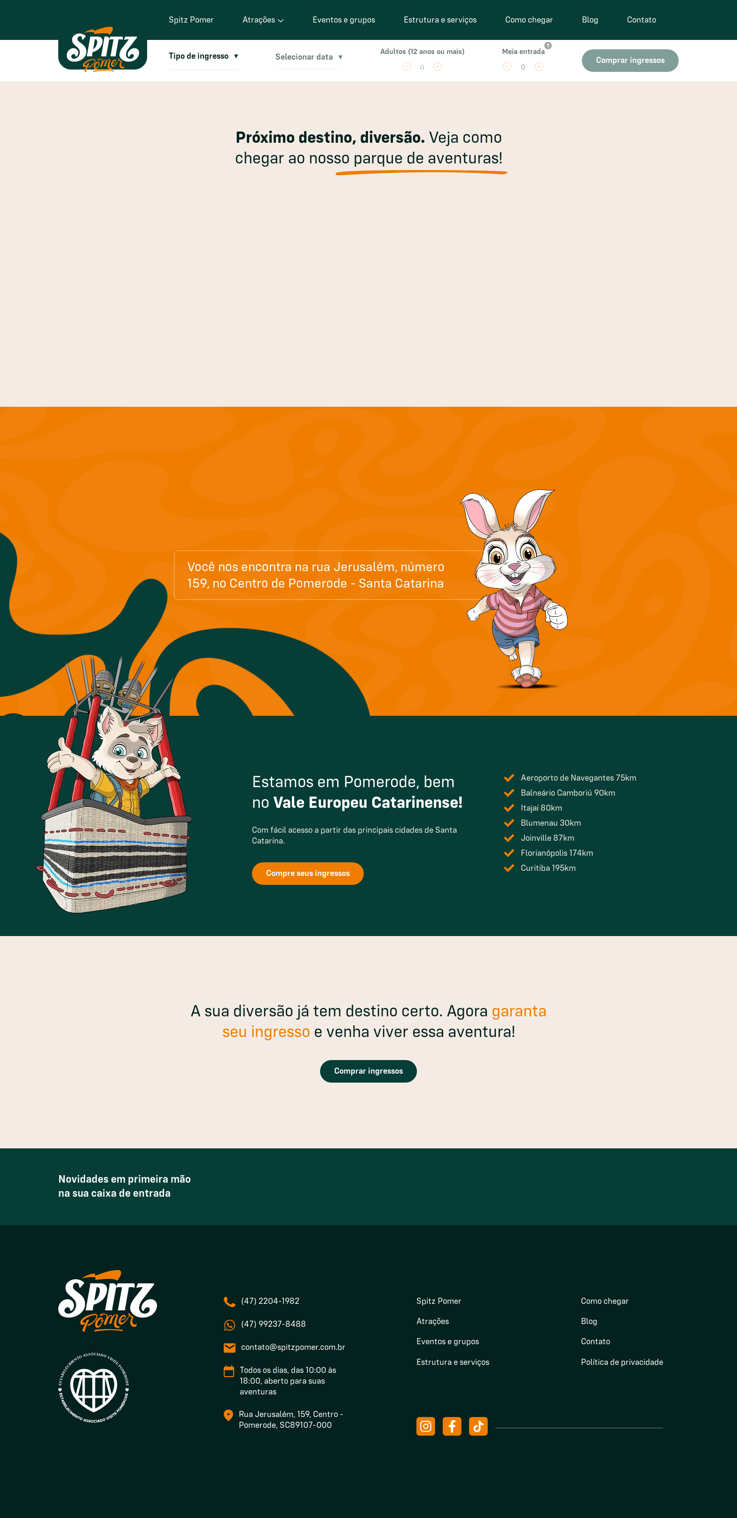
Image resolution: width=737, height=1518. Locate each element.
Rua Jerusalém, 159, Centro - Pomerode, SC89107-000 (291, 1420)
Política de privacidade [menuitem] (622, 1362)
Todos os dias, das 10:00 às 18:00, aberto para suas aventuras (288, 1381)
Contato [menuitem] (595, 1342)
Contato (641, 20)
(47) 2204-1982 (270, 1301)
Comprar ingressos (368, 1071)
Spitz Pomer (191, 20)
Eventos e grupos (344, 20)
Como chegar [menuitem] (605, 1301)
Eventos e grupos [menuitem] (447, 1342)
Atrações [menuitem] (432, 1321)
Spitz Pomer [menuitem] (439, 1301)
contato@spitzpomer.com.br (293, 1347)
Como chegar (529, 20)
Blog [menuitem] (589, 1321)
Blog (590, 20)
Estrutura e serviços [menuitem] (452, 1362)
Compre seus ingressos (308, 873)
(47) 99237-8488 (273, 1324)
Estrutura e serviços (440, 20)
